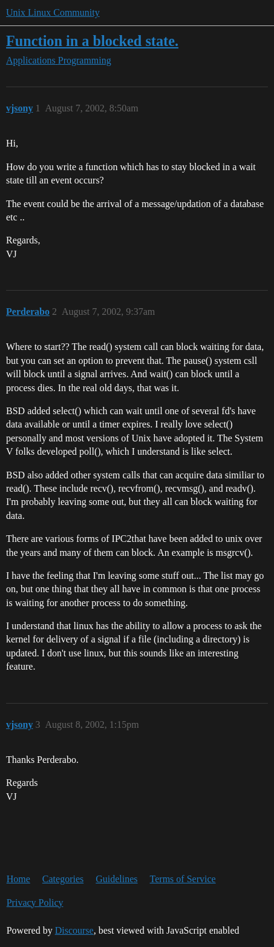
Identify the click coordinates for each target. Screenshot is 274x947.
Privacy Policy (35, 902)
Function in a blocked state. (92, 41)
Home (18, 879)
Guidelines (116, 879)
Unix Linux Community (53, 12)
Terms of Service (183, 879)
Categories (62, 879)
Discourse (74, 930)
